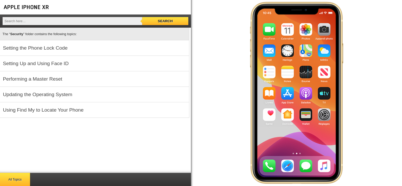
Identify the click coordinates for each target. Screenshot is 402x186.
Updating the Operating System (37, 94)
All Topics (14, 179)
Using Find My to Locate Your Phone (43, 110)
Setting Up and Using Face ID (36, 63)
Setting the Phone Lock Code (35, 48)
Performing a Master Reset (32, 79)
